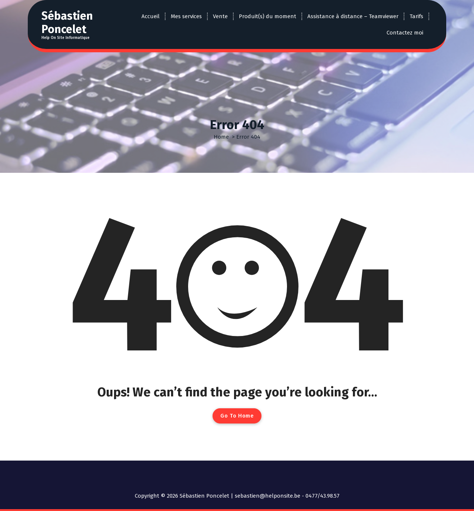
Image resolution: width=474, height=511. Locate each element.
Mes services (186, 16)
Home (221, 136)
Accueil (150, 16)
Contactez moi (405, 32)
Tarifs (416, 16)
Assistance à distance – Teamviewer (352, 16)
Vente (220, 16)
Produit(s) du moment (267, 16)
